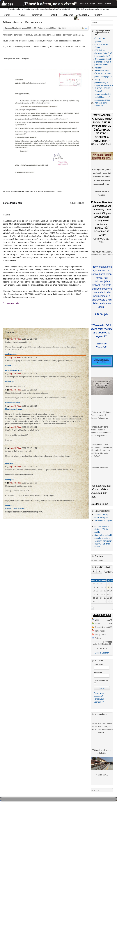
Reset (100, 3)
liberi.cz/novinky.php (13, 409)
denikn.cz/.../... (11, 354)
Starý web (68, 15)
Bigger (92, 3)
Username (98, 664)
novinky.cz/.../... (11, 505)
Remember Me (101, 680)
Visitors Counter (102, 653)
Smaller (108, 3)
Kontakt (53, 15)
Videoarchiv (82, 15)
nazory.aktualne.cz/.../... (14, 403)
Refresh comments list (15, 508)
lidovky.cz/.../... (11, 479)
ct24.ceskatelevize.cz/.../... (15, 370)
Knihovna (37, 15)
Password (98, 672)
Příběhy (98, 15)
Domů (7, 15)
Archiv (22, 15)
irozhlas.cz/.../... (11, 365)
